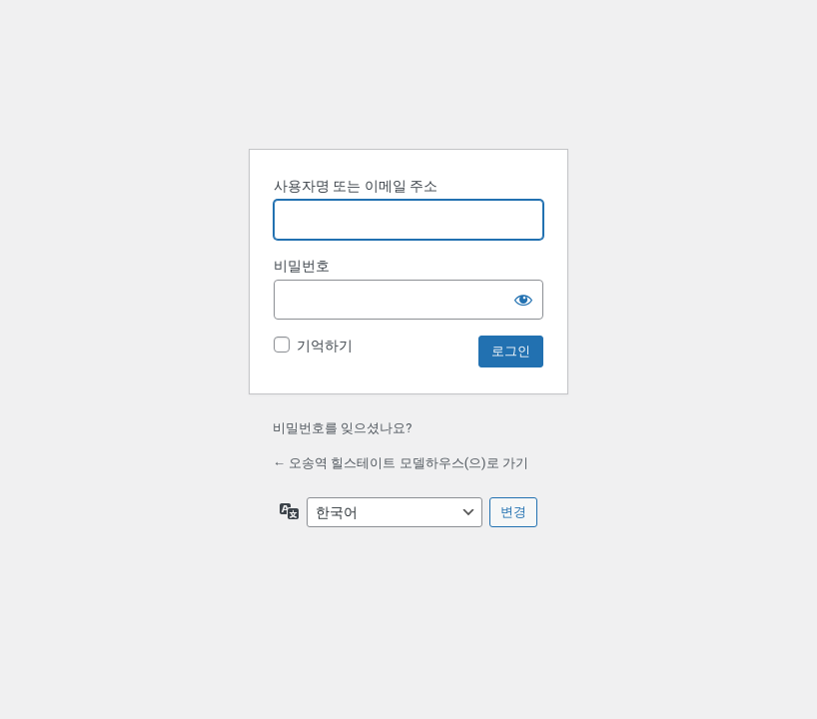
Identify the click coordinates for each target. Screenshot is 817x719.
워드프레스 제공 (408, 83)
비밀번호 (302, 266)
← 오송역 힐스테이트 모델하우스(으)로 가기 (400, 462)
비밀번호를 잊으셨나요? (342, 427)
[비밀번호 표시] (523, 300)
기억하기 (325, 346)
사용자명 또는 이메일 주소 (355, 186)
